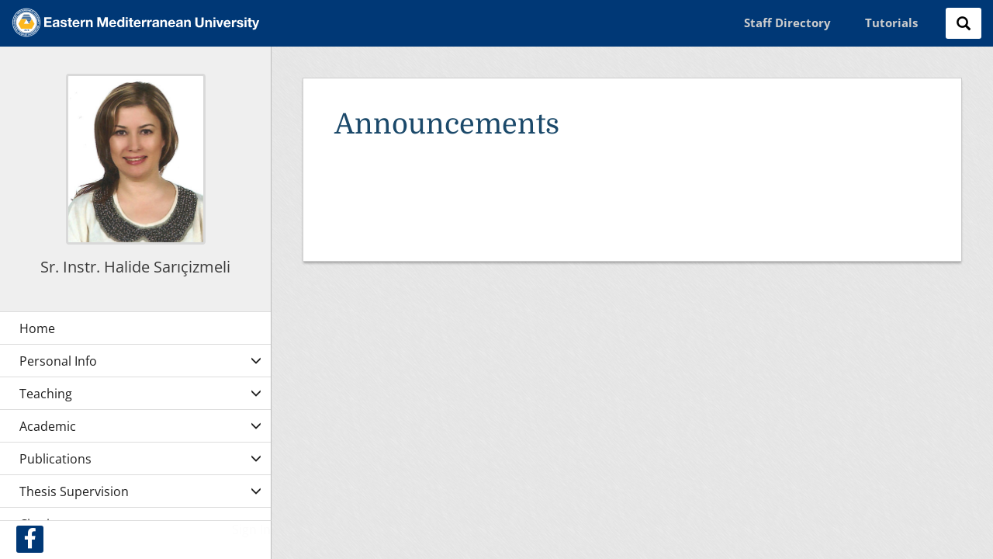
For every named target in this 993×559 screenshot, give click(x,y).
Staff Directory (787, 22)
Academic (47, 426)
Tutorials (891, 22)
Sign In (251, 529)
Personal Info (58, 361)
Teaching (45, 393)
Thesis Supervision (74, 491)
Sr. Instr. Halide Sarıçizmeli (135, 266)
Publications (55, 458)
